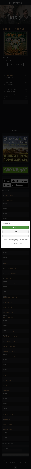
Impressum (13, 245)
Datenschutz (18, 245)
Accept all (15, 227)
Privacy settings (15, 235)
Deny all (15, 231)
